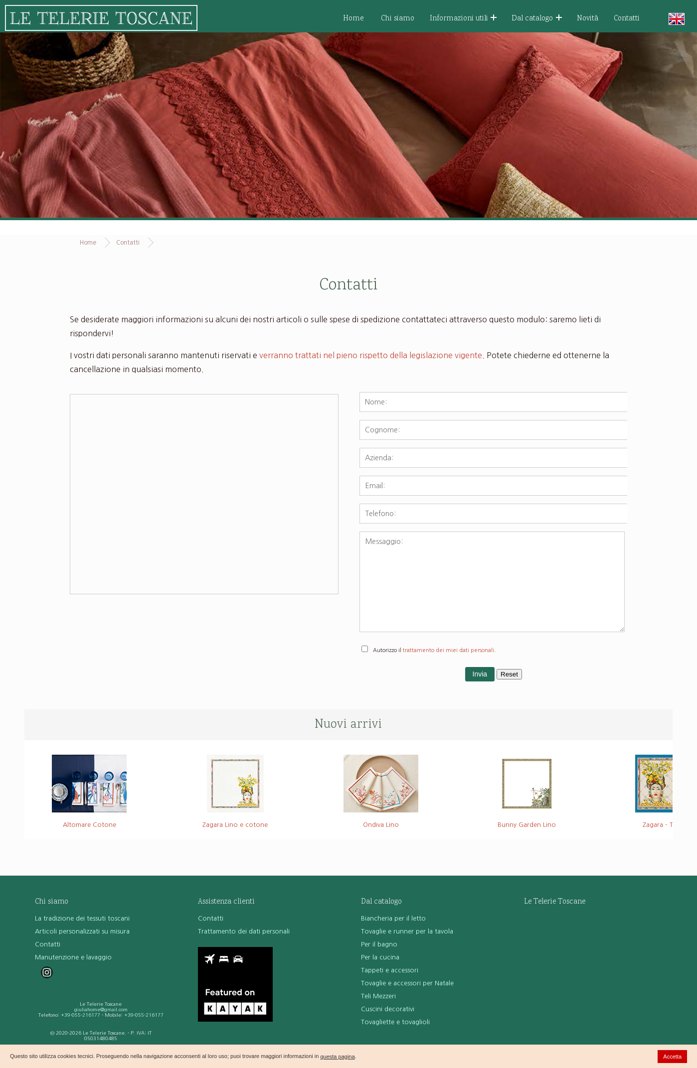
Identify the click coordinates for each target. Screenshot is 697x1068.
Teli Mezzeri (378, 996)
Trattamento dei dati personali (244, 931)
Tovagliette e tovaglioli (395, 1022)
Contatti (627, 18)
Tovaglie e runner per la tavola (407, 931)
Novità (587, 18)
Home (353, 18)
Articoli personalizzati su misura (82, 931)
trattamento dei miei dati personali (448, 650)
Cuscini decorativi (387, 1009)
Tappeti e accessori (389, 970)
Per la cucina (380, 957)
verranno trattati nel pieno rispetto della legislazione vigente (370, 355)
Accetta (672, 1057)
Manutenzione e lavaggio (73, 957)
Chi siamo (397, 18)
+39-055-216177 (80, 1015)
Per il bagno (379, 944)
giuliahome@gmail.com (101, 1009)
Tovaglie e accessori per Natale (407, 983)
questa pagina (337, 1057)
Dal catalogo (537, 18)
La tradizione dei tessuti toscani (82, 918)
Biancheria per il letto (393, 918)
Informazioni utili (463, 18)
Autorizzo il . (434, 650)
